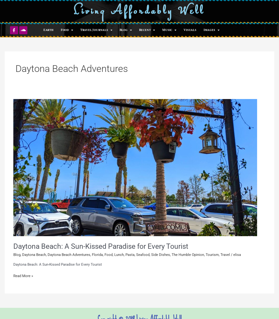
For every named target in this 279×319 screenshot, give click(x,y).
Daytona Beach (34, 255)
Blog (126, 30)
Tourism (212, 255)
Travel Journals (96, 30)
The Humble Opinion (188, 255)
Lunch (119, 255)
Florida (97, 255)
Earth (48, 30)
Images (211, 30)
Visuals (190, 30)
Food (67, 30)
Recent (147, 30)
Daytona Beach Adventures (69, 255)
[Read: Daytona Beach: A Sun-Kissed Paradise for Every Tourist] (135, 167)
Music (169, 30)
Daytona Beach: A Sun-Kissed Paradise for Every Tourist (100, 246)
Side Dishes (160, 255)
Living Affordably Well (139, 11)
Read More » (23, 275)
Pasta (130, 255)
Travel (225, 255)
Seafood (142, 255)
